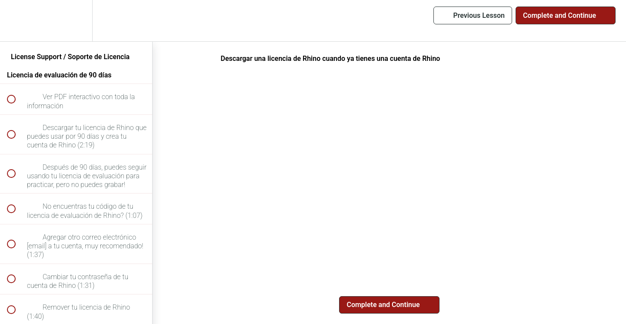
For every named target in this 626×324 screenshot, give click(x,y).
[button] (16, 20)
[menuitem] (76, 20)
